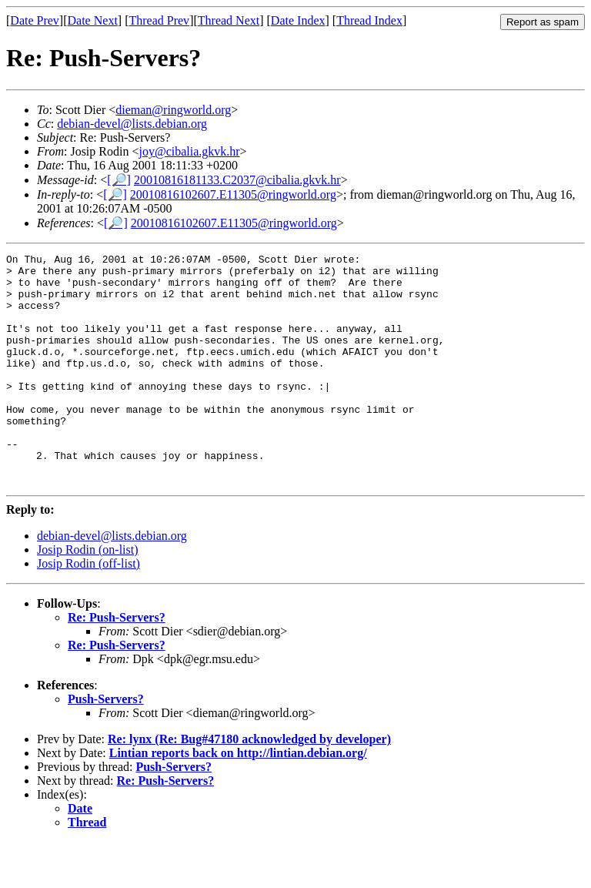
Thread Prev (159, 20)
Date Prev (34, 20)
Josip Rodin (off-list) (88, 609)
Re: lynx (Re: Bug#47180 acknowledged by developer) (249, 785)
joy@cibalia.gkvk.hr (189, 151)
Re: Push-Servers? (116, 663)
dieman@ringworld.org (173, 109)
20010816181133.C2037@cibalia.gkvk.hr (237, 179)
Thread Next (228, 20)
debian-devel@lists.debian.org (132, 123)
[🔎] (119, 179)
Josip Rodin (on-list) (88, 595)
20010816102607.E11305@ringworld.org (233, 194)
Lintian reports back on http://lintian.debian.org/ (238, 799)
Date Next (93, 20)
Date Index (298, 20)
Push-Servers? (106, 745)
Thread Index (369, 20)
